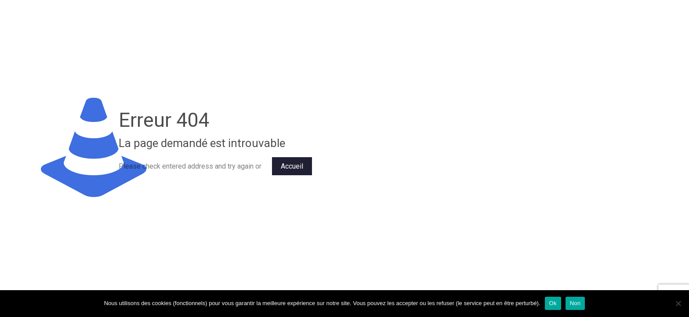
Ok (553, 303)
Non (575, 303)
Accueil (292, 166)
